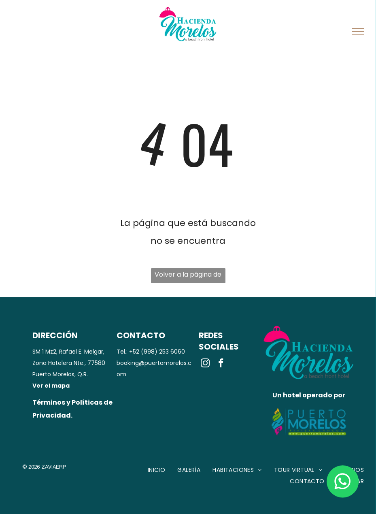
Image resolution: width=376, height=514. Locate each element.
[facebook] (221, 364)
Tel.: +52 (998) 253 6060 (151, 352)
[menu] (358, 31)
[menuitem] (157, 470)
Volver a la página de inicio (188, 276)
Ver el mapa (51, 386)
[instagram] (205, 364)
